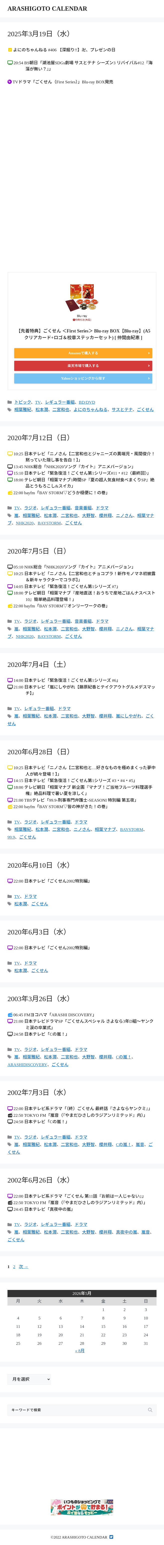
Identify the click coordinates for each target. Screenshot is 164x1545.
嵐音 (140, 1144)
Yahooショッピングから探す (83, 378)
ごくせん (145, 409)
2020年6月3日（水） (38, 932)
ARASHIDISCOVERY (27, 1064)
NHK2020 (25, 523)
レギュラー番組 (60, 402)
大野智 (88, 515)
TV (38, 402)
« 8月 (79, 1350)
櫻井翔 (105, 515)
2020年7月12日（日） (40, 438)
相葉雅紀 (22, 409)
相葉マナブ (105, 829)
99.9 (11, 837)
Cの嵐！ (123, 1057)
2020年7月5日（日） (38, 551)
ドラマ (102, 508)
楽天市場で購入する (83, 366)
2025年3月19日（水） (40, 34)
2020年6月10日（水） (40, 865)
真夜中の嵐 (126, 1232)
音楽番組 (83, 508)
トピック (22, 402)
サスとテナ (122, 409)
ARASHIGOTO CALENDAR (47, 8)
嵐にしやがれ (128, 716)
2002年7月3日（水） (38, 1092)
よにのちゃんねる (90, 409)
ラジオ (30, 508)
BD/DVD (87, 402)
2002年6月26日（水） (40, 1180)
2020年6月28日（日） (40, 752)
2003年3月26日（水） (40, 999)
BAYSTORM (49, 523)
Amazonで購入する (83, 353)
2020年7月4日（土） (38, 664)
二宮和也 (60, 409)
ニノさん (124, 515)
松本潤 (41, 409)
